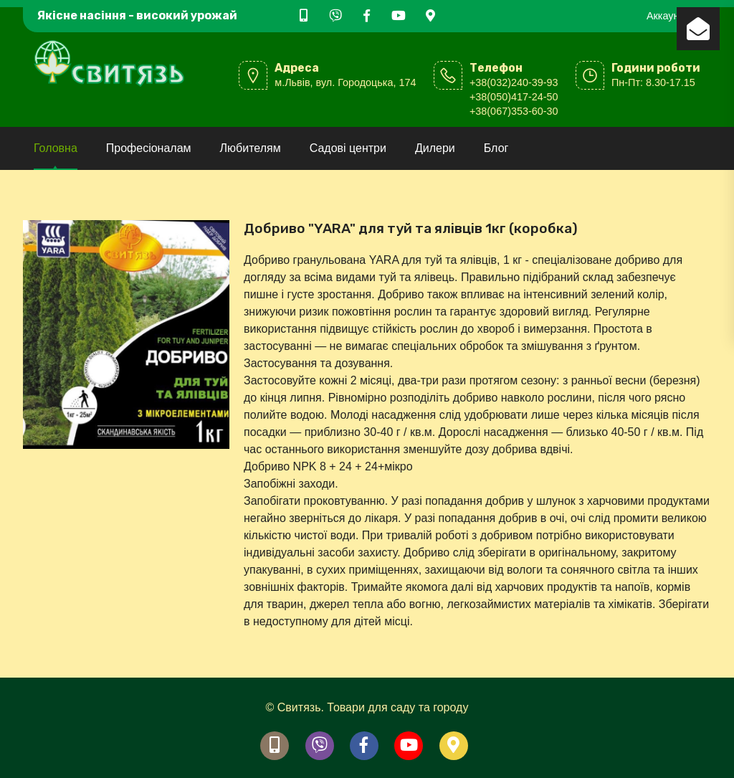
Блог (496, 148)
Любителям (250, 148)
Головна (55, 148)
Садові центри (348, 148)
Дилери (435, 148)
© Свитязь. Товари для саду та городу (367, 707)
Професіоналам (148, 148)
